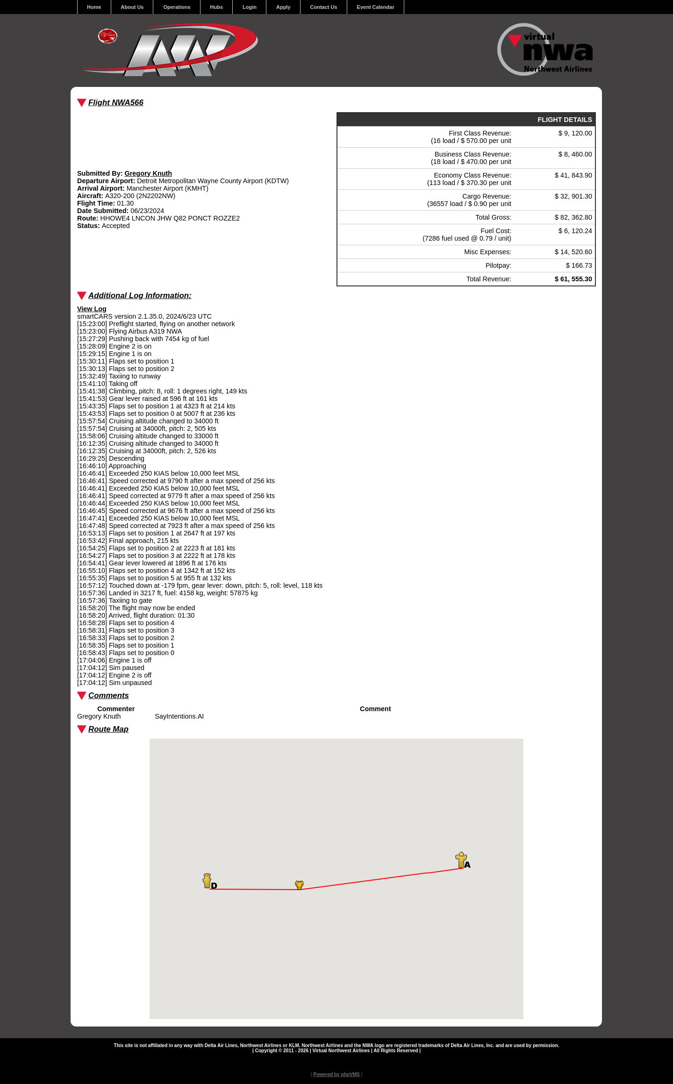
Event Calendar (375, 7)
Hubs (216, 7)
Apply (283, 7)
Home (94, 7)
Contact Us (323, 7)
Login (250, 7)
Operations (176, 7)
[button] (299, 885)
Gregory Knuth (148, 173)
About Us (132, 7)
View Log (92, 309)
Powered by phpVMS (336, 1074)
